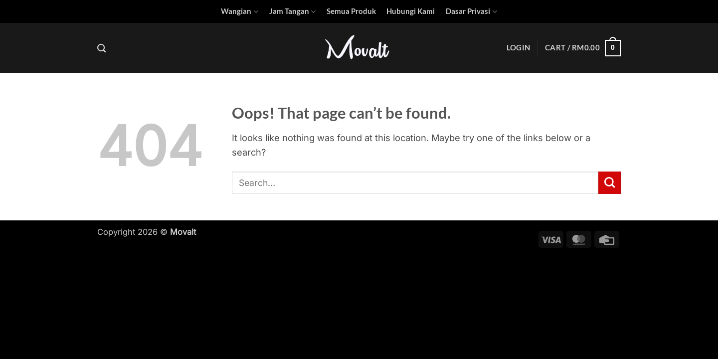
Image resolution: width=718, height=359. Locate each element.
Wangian (239, 11)
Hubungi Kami (410, 11)
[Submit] (609, 182)
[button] (518, 48)
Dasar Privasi (471, 11)
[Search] (101, 48)
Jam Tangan (292, 11)
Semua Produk (351, 11)
